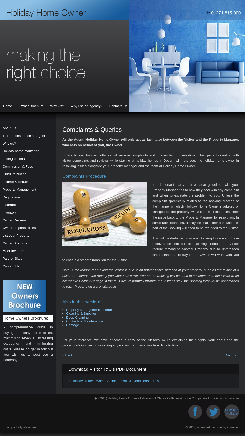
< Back (67, 355)
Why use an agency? (86, 106)
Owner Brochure (31, 106)
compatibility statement (21, 427)
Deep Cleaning (77, 317)
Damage (72, 325)
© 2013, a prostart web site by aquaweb (212, 427)
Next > (231, 355)
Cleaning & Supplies (81, 313)
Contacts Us (118, 106)
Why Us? (57, 106)
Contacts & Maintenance (84, 321)
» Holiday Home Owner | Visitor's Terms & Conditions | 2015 (114, 381)
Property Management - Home (89, 310)
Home (7, 106)
